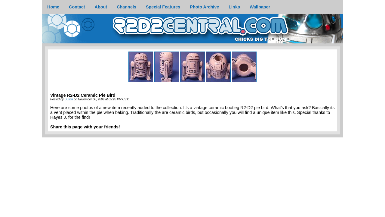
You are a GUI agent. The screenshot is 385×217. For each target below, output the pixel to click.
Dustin (68, 99)
